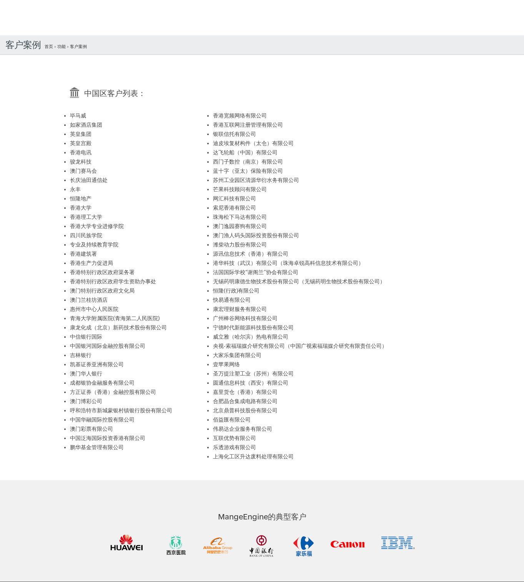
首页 (49, 46)
